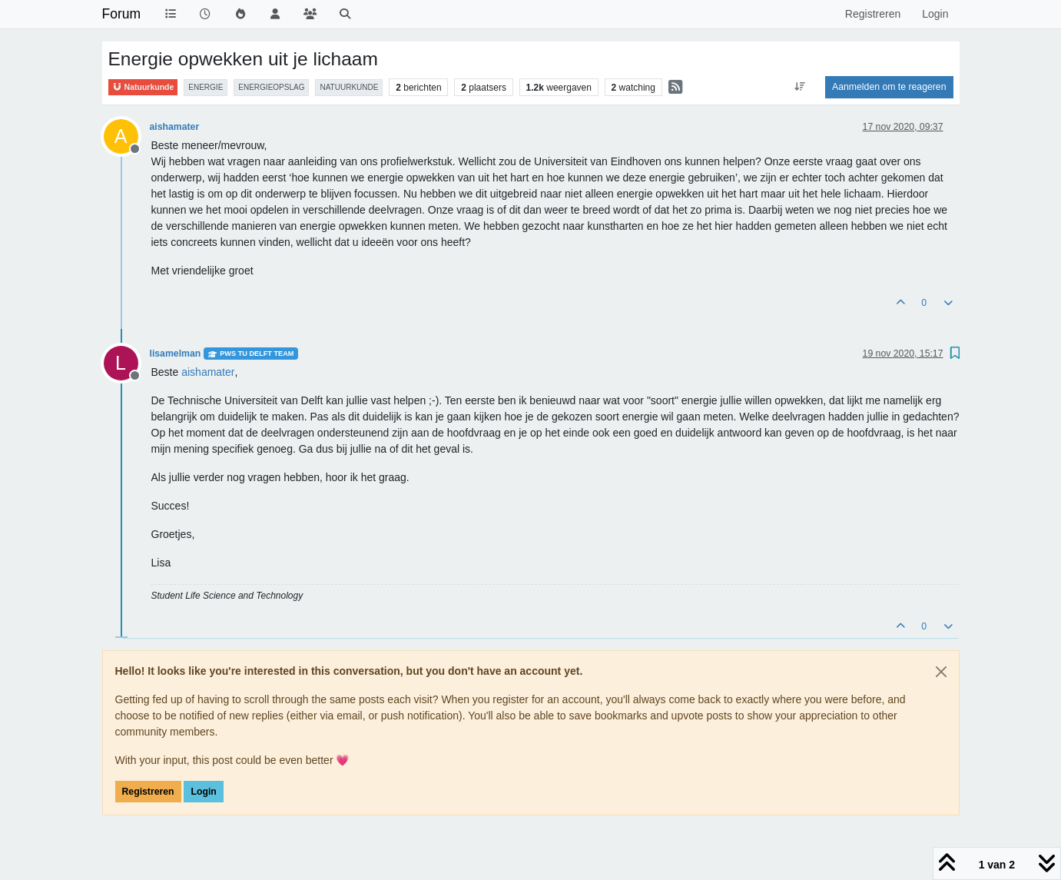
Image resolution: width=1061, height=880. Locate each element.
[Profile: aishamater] (207, 372)
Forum (121, 14)
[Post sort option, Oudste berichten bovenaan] (800, 87)
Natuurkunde (143, 87)
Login (203, 791)
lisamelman (175, 353)
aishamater (175, 126)
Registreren (148, 791)
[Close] (941, 671)
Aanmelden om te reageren (889, 86)
